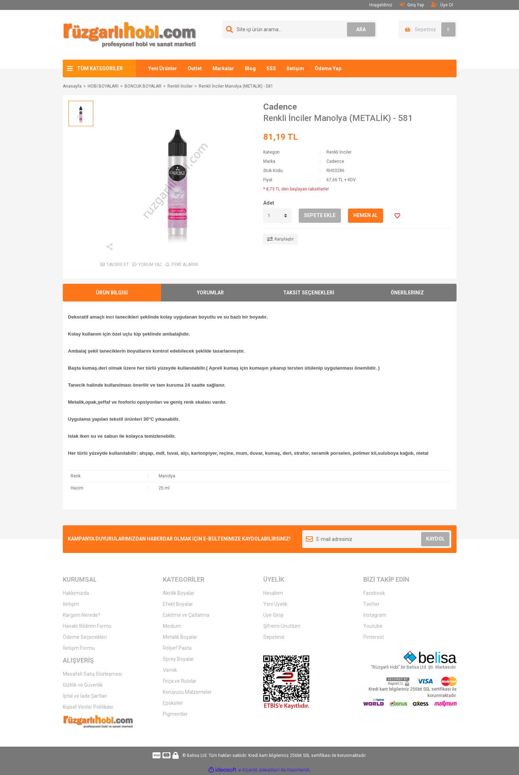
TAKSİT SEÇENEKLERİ (308, 292)
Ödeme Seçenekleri (85, 637)
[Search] (299, 29)
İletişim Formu (79, 648)
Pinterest (373, 637)
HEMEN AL (365, 215)
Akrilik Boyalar (178, 593)
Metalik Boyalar (180, 637)
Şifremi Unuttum (281, 626)
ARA (361, 29)
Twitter (371, 604)
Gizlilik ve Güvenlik (83, 685)
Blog (250, 68)
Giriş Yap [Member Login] (411, 4)
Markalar (223, 68)
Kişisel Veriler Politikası (88, 707)
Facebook (374, 593)
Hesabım (273, 593)
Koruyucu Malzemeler (187, 692)
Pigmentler (175, 714)
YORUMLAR (210, 292)
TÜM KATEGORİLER (100, 68)
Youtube (372, 626)
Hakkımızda (76, 593)
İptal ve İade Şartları (85, 696)
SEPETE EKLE (320, 215)
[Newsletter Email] (377, 539)
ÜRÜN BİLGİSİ (112, 292)
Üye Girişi (273, 615)
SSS (271, 68)
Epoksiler (173, 703)
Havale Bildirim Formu (87, 626)
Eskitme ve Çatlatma (186, 615)
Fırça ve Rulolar (180, 681)
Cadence (280, 107)
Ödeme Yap (328, 68)
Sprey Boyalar (178, 659)
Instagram (374, 615)
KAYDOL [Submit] (435, 539)
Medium (172, 626)
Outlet (195, 68)
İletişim (295, 68)
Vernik (170, 670)
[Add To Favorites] (397, 216)
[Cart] (428, 29)
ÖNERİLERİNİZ (407, 292)
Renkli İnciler (339, 152)
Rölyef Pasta (177, 648)
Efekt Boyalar (178, 604)
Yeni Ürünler (162, 68)
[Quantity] (277, 216)
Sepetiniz (274, 637)
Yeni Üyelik (275, 604)
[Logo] (130, 34)
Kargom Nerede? (81, 615)
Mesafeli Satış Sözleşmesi (92, 674)
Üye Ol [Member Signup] (442, 4)
